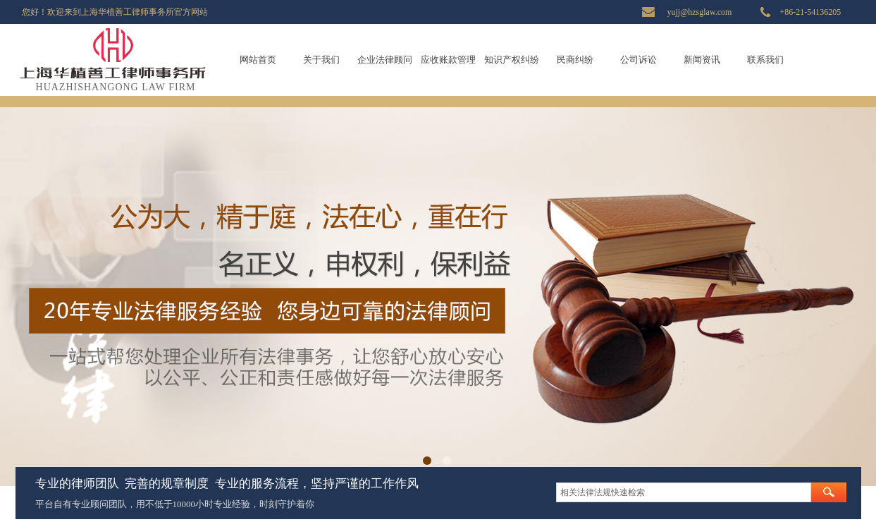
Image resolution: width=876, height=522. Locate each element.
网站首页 (258, 59)
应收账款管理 (448, 59)
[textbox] (683, 492)
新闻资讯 (702, 59)
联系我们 (765, 59)
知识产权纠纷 (511, 59)
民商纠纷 (575, 59)
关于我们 (321, 59)
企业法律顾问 (384, 59)
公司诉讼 (638, 59)
